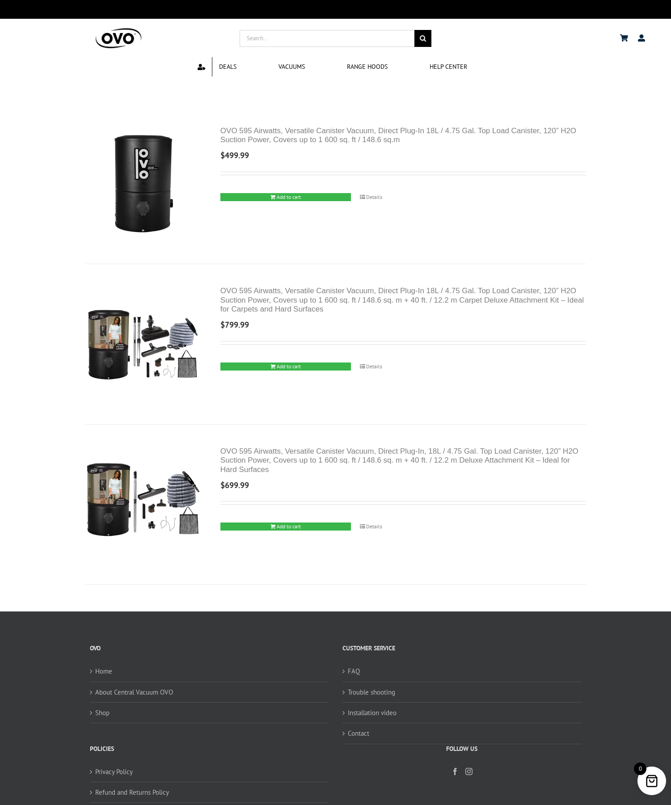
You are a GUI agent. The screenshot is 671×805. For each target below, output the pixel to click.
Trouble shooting (371, 692)
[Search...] (327, 38)
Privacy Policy (114, 771)
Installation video (372, 712)
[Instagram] (469, 771)
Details (374, 197)
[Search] (422, 38)
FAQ (354, 671)
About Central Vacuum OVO (134, 692)
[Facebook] (455, 771)
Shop (102, 712)
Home (103, 671)
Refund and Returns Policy (132, 792)
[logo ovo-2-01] (118, 29)
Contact (358, 733)
